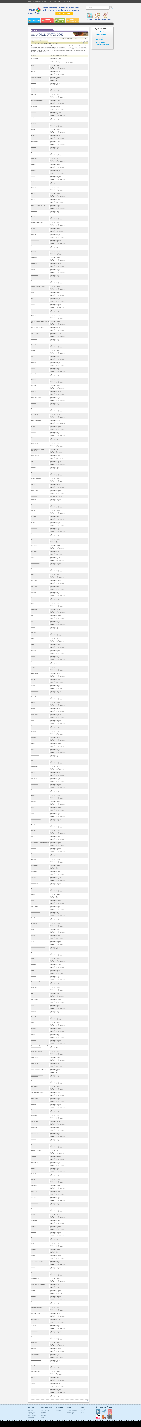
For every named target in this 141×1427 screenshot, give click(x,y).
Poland (33, 1005)
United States (35, 1319)
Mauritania (34, 824)
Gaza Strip (34, 496)
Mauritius (34, 830)
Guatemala (34, 545)
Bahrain (33, 147)
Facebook (43, 1412)
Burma (33, 245)
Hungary (33, 592)
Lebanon (33, 731)
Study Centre (106, 16)
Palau (32, 970)
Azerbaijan (34, 135)
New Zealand (34, 917)
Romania (33, 1028)
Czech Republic (35, 373)
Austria (33, 129)
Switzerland (34, 1202)
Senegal (33, 1104)
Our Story (35, 1)
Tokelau (33, 1249)
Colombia (34, 309)
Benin (33, 181)
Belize (33, 176)
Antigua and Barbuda (37, 100)
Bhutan (33, 193)
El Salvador (34, 414)
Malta (32, 813)
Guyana (33, 568)
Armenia (33, 112)
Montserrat (34, 871)
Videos (90, 16)
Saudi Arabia (34, 1098)
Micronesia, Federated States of (40, 842)
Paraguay (34, 987)
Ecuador (33, 403)
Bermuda (33, 187)
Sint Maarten (34, 1133)
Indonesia (34, 609)
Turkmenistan (35, 1278)
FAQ (51, 1)
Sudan (33, 1179)
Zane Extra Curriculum (72, 20)
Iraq (32, 621)
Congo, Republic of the (37, 327)
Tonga (33, 1255)
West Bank (34, 1365)
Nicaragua (34, 923)
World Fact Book (39, 24)
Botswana (34, 211)
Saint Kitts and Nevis (37, 1051)
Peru (32, 993)
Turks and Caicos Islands (38, 1284)
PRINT (85, 43)
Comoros (33, 315)
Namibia (33, 888)
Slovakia (33, 1138)
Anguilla (33, 94)
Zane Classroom (34, 20)
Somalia (33, 1156)
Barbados (34, 158)
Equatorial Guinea (36, 420)
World (33, 1377)
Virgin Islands (35, 1354)
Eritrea (33, 426)
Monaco (33, 853)
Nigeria (33, 935)
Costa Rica (34, 339)
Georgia (33, 499)
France (33, 472)
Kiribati (33, 685)
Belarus (33, 164)
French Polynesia (36, 478)
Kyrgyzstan (34, 714)
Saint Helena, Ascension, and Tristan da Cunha (39, 1046)
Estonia (33, 432)
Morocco (33, 877)
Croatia (33, 350)
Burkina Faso (35, 240)
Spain (32, 1168)
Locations (58, 1410)
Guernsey (34, 551)
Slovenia (33, 1144)
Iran (32, 615)
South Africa (34, 1162)
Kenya (33, 679)
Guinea (33, 557)
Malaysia (33, 795)
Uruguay (33, 1325)
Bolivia (33, 199)
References (37, 40)
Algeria (33, 71)
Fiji (32, 461)
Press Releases (45, 1410)
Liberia (33, 743)
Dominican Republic (37, 397)
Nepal (32, 900)
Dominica (34, 391)
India (32, 603)
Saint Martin (34, 1063)
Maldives (33, 801)
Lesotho (33, 737)
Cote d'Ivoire (34, 344)
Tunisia (33, 1266)
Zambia (33, 1389)
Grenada (33, 533)
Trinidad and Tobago (37, 1261)
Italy (32, 644)
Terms (82, 1410)
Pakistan (33, 964)
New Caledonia (35, 912)
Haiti (32, 574)
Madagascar (34, 784)
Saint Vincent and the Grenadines (37, 1075)
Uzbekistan (34, 1330)
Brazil (33, 216)
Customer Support (71, 1414)
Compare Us (31, 1417)
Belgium (33, 170)
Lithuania (34, 760)
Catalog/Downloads (102, 44)
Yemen (33, 1383)
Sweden (33, 1197)
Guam (32, 539)
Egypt (33, 408)
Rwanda (33, 1040)
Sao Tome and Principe (37, 1092)
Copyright (83, 1409)
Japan (33, 656)
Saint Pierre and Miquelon (38, 1069)
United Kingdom (35, 1313)
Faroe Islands (35, 455)
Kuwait (33, 708)
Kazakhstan (34, 673)
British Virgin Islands (37, 222)
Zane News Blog (45, 1409)
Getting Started (71, 1409)
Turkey (33, 1272)
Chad (32, 292)
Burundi (33, 251)
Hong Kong (34, 586)
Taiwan (33, 1214)
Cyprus (33, 368)
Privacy (82, 1412)
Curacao (33, 362)
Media (42, 1417)
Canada (33, 269)
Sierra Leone (34, 1121)
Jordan (33, 667)
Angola (33, 88)
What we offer (31, 1412)
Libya (32, 749)
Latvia (33, 725)
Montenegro (34, 865)
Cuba (32, 356)
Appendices (44, 40)
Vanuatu (33, 1336)
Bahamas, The (35, 141)
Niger (32, 929)
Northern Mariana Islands (38, 946)
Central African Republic (38, 286)
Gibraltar (33, 516)
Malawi (33, 789)
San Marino (34, 1086)
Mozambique (34, 882)
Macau (33, 772)
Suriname (34, 1185)
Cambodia (34, 257)
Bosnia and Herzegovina (38, 205)
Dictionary (99, 37)
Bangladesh (34, 152)
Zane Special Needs (59, 20)
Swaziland (34, 1191)
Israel (32, 638)
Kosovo (33, 702)
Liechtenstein (35, 754)
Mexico (33, 836)
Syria (32, 1208)
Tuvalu (33, 1290)
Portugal (33, 1010)
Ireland (33, 627)
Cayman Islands (35, 280)
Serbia (33, 1109)
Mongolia (33, 859)
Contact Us (67, 1)
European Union (35, 443)
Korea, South (35, 696)
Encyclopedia (100, 42)
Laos (32, 720)
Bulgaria (33, 234)
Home (29, 1)
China (33, 304)
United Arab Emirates (37, 1307)
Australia (33, 123)
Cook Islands (35, 333)
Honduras (34, 580)
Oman (32, 958)
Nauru (33, 894)
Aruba (33, 117)
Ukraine (33, 1301)
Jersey (33, 661)
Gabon (33, 484)
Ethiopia (33, 437)
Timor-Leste (34, 1237)
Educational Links (32, 1415)
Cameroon (34, 263)
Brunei (33, 228)
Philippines (34, 999)
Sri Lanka (34, 1173)
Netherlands (34, 906)
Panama (33, 976)
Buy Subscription (43, 1)
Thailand (33, 1232)
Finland (33, 467)
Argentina (34, 106)
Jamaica (33, 650)
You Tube (43, 1415)
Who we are (31, 1410)
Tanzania (33, 1226)
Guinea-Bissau (35, 563)
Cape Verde (34, 275)
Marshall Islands (36, 818)
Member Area (70, 1412)
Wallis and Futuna (36, 1360)
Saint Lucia (34, 1057)
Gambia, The (34, 490)
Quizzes (97, 16)
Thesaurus (99, 39)
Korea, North (34, 691)
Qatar (32, 1022)
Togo (32, 1243)
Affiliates (60, 1)
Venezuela (34, 1342)
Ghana (33, 510)
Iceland (33, 597)
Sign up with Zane (64, 13)
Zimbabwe (34, 1394)
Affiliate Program (32, 1414)
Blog (55, 1)
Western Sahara (35, 1371)
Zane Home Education (47, 20)
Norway (33, 952)
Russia (33, 1034)
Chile (32, 298)
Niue (32, 941)
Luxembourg (34, 766)
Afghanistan (34, 58)
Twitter (42, 1414)
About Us (30, 1409)
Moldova (33, 848)
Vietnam (33, 1348)
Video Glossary (101, 34)
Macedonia (34, 778)
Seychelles (34, 1115)
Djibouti (33, 385)
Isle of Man (34, 632)
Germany (33, 504)
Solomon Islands (36, 1150)
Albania (33, 65)
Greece (33, 522)
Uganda (33, 1296)
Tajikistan (34, 1220)
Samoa (33, 1080)
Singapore (34, 1127)
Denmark (33, 379)
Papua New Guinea (36, 981)
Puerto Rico (34, 1016)
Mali (32, 807)
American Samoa (36, 77)
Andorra (33, 83)
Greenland (34, 528)
